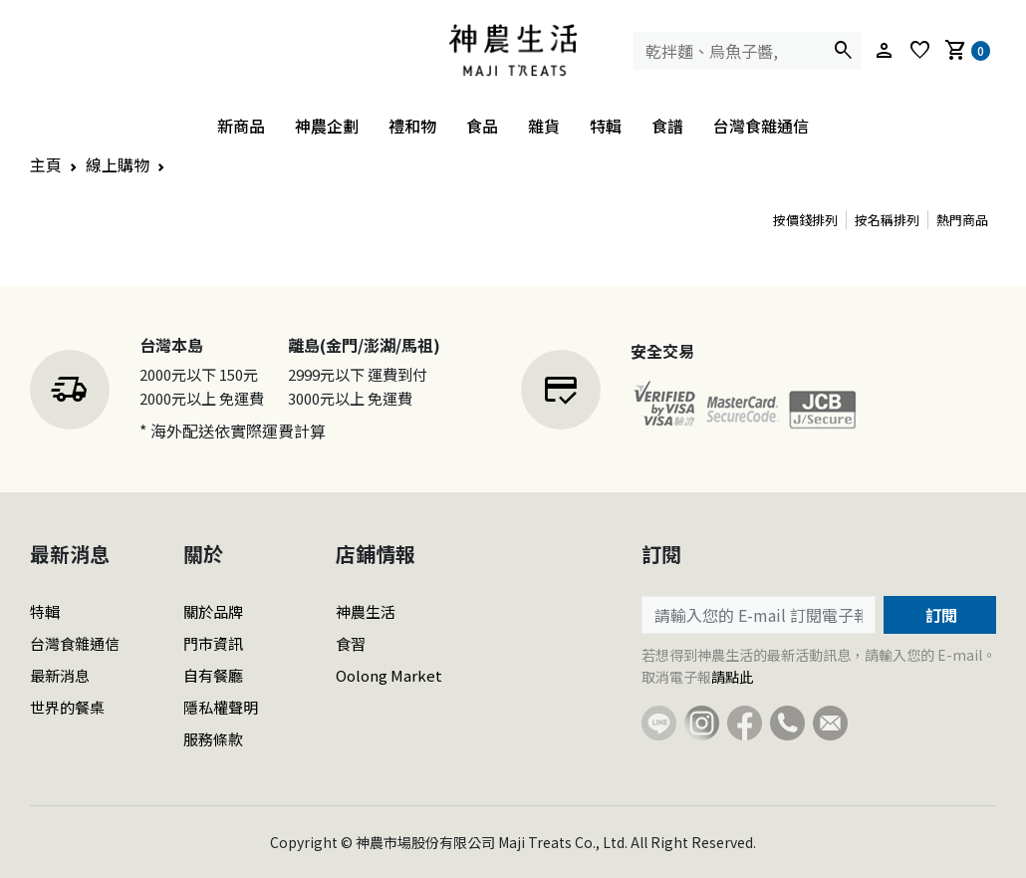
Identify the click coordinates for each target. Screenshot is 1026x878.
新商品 (241, 126)
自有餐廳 (213, 675)
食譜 (667, 126)
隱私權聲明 (220, 707)
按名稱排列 (887, 219)
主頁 (46, 164)
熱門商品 (962, 219)
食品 (482, 126)
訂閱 (939, 615)
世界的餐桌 (67, 707)
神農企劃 (327, 126)
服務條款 (213, 739)
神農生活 (365, 611)
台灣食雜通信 (761, 126)
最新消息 (60, 675)
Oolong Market (389, 675)
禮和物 (412, 126)
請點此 (732, 677)
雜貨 (544, 126)
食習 (351, 643)
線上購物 (117, 164)
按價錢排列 (805, 219)
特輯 (606, 126)
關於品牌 (213, 611)
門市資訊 (213, 643)
